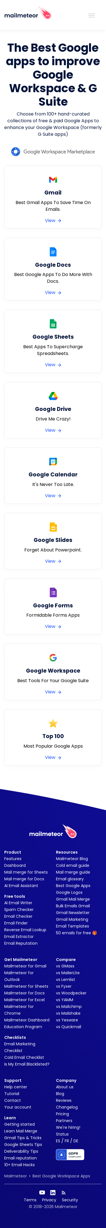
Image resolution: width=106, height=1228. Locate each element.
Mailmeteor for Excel (24, 1000)
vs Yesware (67, 1020)
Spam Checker (19, 909)
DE (75, 1141)
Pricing (62, 1114)
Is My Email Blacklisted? (26, 1064)
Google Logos (69, 892)
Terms (30, 1200)
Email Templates (72, 926)
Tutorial (11, 1093)
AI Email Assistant (21, 885)
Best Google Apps (73, 885)
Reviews (64, 1100)
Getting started (19, 1124)
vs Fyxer (64, 986)
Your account (17, 1107)
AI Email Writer (18, 903)
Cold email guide (72, 865)
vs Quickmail (68, 1027)
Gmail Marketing (72, 919)
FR (67, 1141)
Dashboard (15, 865)
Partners (64, 1120)
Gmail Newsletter (73, 912)
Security (70, 1200)
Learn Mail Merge (20, 1131)
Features (12, 858)
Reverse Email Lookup (25, 930)
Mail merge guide (73, 872)
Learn (10, 1118)
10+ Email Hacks (19, 1165)
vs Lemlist (65, 979)
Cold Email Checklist (24, 1057)
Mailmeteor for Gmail (25, 966)
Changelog (67, 1107)
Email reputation (20, 1158)
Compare (66, 959)
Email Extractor (19, 936)
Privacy (49, 1200)
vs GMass (65, 966)
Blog (60, 1093)
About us (64, 1087)
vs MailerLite (68, 973)
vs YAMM (64, 1000)
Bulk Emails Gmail (73, 906)
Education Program (23, 1027)
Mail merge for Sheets (26, 872)
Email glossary (70, 879)
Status (62, 1134)
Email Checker (18, 916)
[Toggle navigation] (91, 15)
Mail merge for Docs (24, 879)
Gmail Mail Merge (73, 899)
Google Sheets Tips (23, 1144)
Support (12, 1080)
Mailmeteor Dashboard (26, 1020)
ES (58, 1141)
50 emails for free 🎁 (76, 933)
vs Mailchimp (69, 1006)
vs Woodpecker (71, 993)
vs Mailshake (68, 1013)
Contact (12, 1100)
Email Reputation (21, 943)
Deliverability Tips (21, 1151)
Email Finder (16, 923)
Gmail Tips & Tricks (23, 1138)
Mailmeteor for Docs (24, 993)
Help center (15, 1087)
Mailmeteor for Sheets (26, 986)
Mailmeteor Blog (72, 858)
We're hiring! (68, 1127)
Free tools (14, 896)
